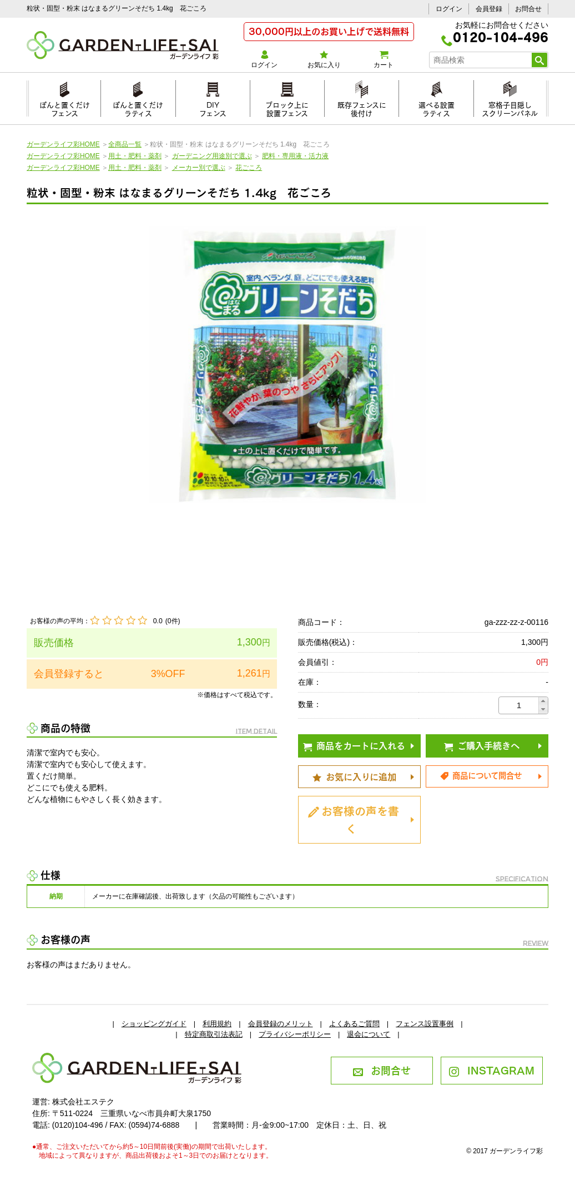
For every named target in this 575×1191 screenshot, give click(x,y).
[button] (543, 701)
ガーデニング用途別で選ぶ (212, 156)
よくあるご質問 (354, 1024)
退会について (368, 1034)
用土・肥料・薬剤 (135, 156)
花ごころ (248, 167)
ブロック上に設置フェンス (287, 107)
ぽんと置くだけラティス (138, 107)
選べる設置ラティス (436, 107)
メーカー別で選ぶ (198, 167)
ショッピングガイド (154, 1024)
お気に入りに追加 (354, 776)
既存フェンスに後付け (361, 107)
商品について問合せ (480, 775)
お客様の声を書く (353, 818)
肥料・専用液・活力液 (295, 156)
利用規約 (217, 1024)
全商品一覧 (125, 144)
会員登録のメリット (280, 1024)
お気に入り (324, 59)
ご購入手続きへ (481, 744)
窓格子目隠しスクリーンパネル (510, 107)
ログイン (449, 9)
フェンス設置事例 (424, 1024)
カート (383, 59)
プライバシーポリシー (295, 1034)
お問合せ (528, 9)
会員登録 (489, 9)
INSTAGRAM (491, 1069)
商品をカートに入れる (354, 744)
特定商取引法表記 (214, 1034)
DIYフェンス (212, 107)
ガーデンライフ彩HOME (63, 144)
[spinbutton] (519, 705)
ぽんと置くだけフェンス (64, 107)
